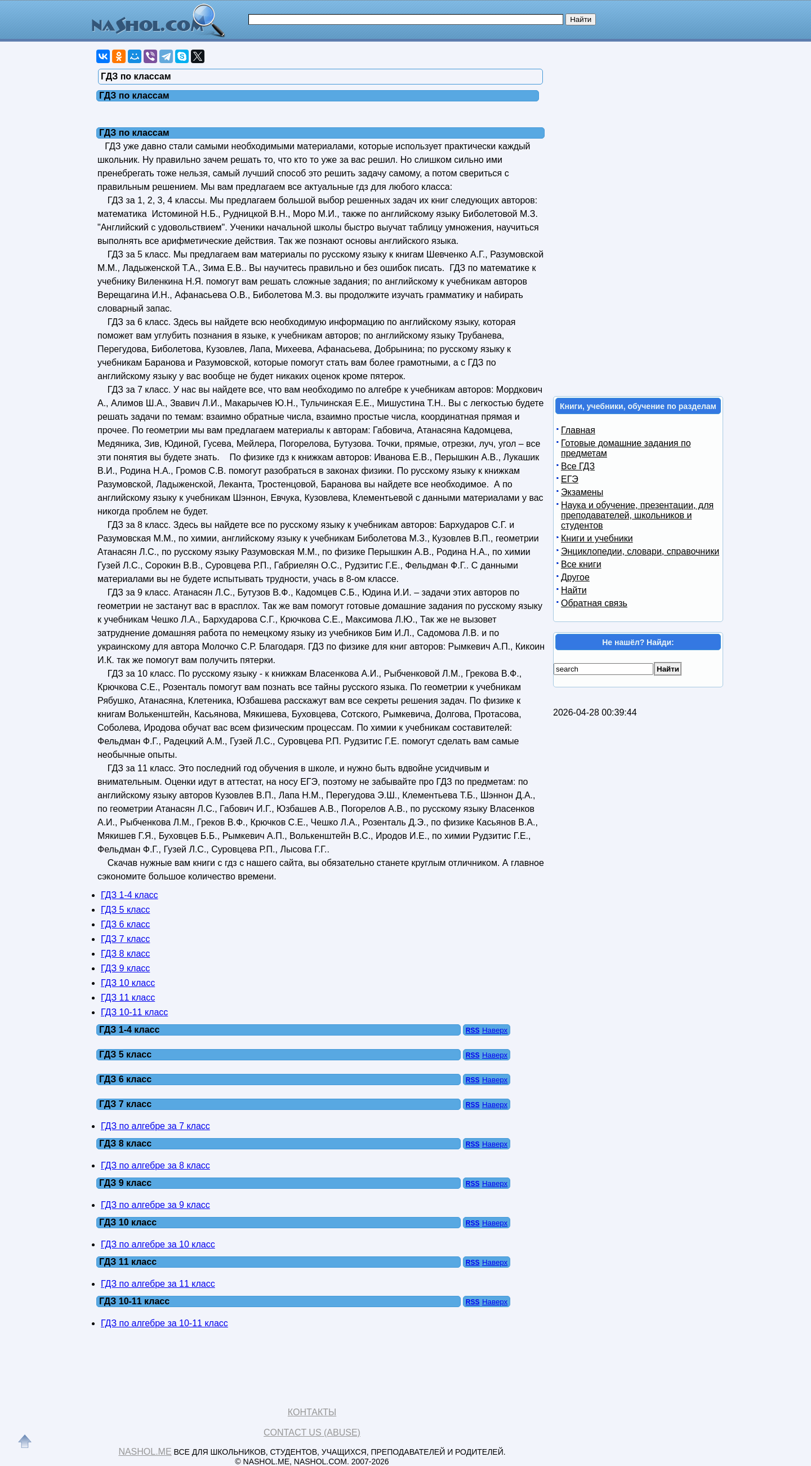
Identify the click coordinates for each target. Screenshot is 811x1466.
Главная (578, 430)
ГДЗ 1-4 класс (129, 895)
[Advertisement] (638, 216)
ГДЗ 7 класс (125, 939)
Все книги (581, 564)
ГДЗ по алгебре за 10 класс (158, 1244)
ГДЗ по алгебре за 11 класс (158, 1284)
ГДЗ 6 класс (125, 924)
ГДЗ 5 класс (125, 909)
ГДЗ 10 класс (128, 983)
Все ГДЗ (578, 466)
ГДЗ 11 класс (128, 997)
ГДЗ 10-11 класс (134, 1012)
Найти (574, 590)
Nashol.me (144, 1451)
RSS (473, 1030)
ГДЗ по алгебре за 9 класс (155, 1205)
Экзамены (582, 492)
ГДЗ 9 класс (125, 968)
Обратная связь (594, 603)
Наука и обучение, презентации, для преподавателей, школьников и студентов (637, 515)
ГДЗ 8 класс (125, 953)
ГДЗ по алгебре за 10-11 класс (164, 1323)
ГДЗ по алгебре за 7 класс (155, 1126)
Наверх (494, 1030)
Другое (575, 577)
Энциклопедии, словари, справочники (640, 551)
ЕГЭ (569, 479)
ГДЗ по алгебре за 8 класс (155, 1165)
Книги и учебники (597, 538)
